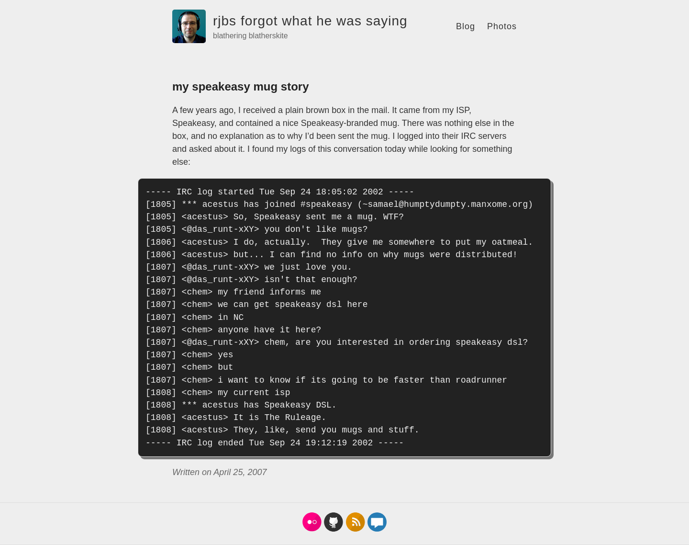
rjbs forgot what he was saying (310, 20)
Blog (465, 26)
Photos (502, 26)
